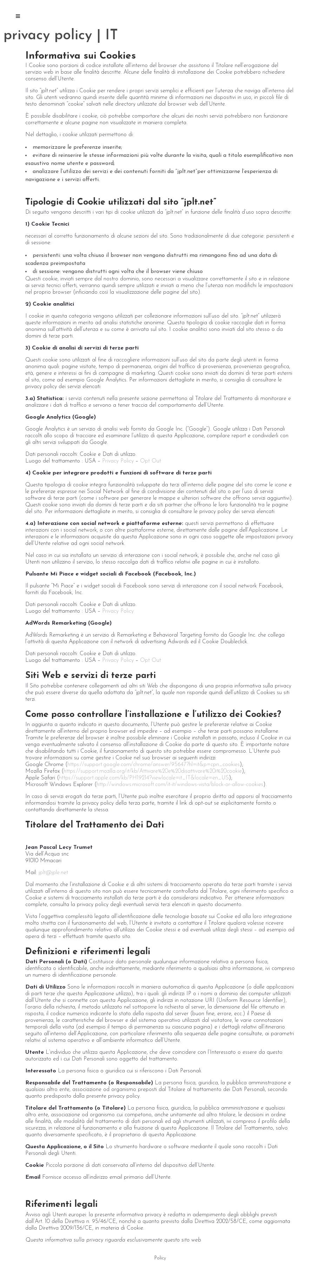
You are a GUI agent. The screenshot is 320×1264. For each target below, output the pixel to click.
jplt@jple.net (52, 873)
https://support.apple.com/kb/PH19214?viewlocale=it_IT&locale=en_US (144, 778)
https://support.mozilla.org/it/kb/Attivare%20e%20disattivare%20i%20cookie (153, 771)
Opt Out (150, 461)
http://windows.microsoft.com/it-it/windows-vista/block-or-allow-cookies (179, 784)
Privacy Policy (118, 461)
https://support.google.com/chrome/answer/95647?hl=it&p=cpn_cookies (153, 764)
